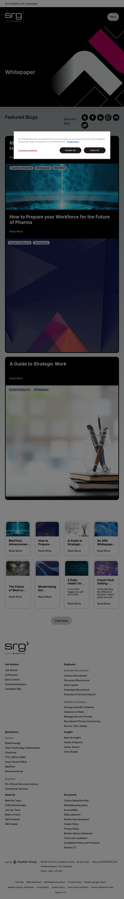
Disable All (70, 150)
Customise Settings (27, 150)
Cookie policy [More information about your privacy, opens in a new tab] (73, 142)
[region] (62, 145)
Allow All (94, 150)
